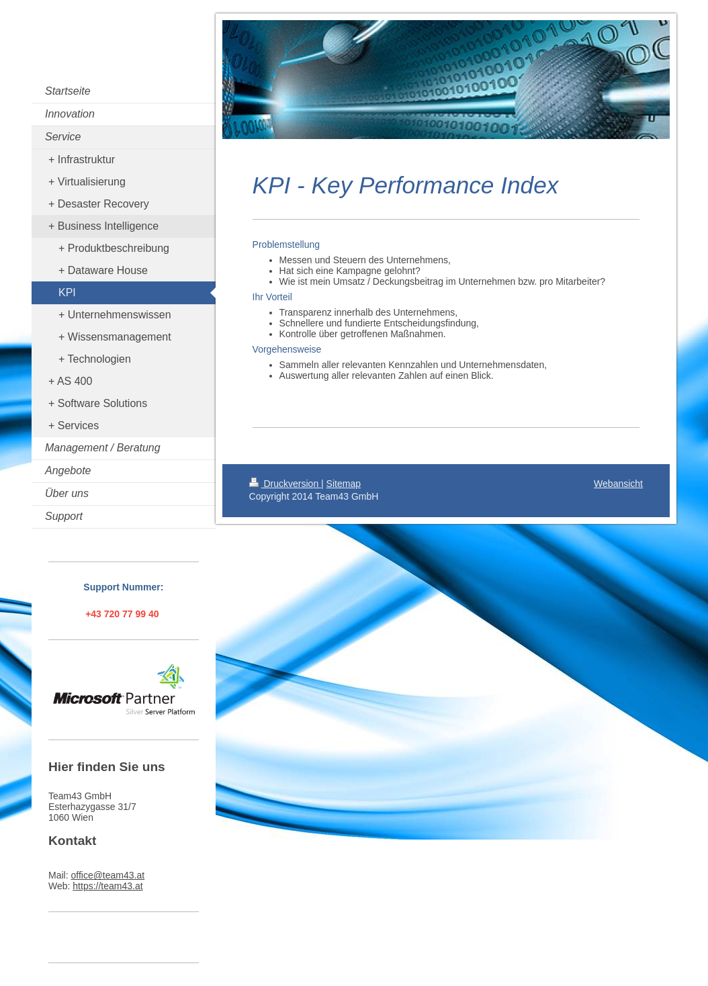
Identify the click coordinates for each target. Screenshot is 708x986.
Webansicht (618, 483)
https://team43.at (107, 886)
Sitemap (343, 483)
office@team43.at (107, 875)
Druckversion (285, 483)
